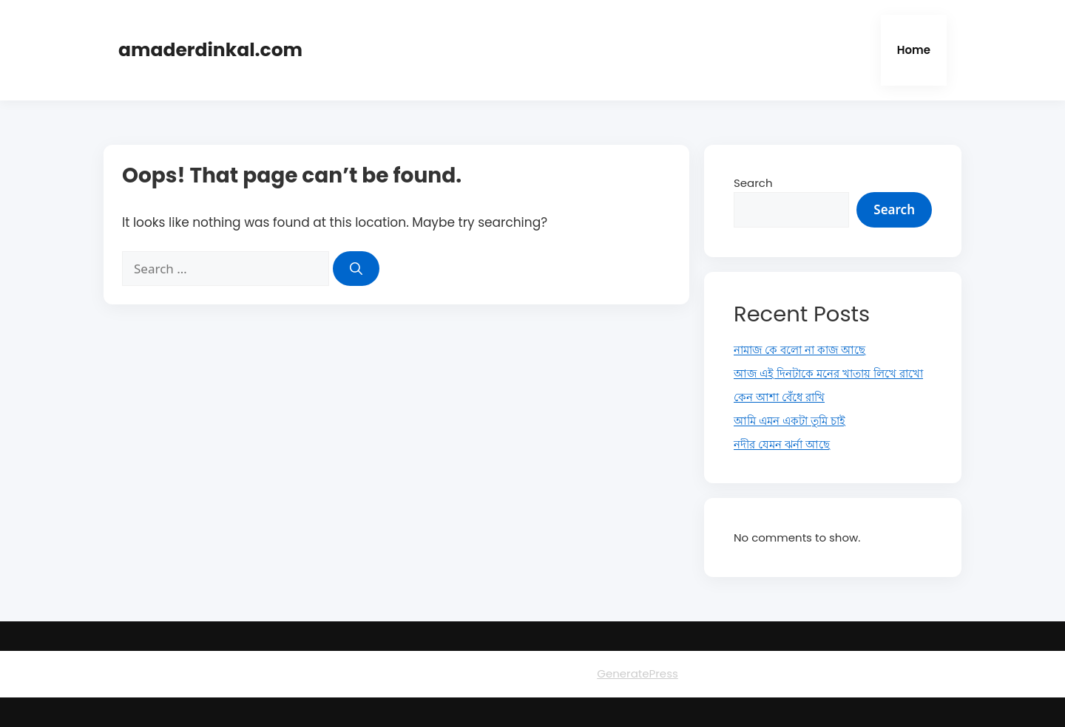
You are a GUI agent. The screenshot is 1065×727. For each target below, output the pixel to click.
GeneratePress (637, 673)
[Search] (356, 269)
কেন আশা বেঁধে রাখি (779, 397)
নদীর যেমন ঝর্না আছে (782, 444)
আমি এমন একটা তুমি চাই (789, 421)
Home (913, 50)
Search (753, 183)
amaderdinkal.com (210, 50)
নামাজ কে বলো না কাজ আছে (799, 350)
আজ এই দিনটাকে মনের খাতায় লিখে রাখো (828, 373)
